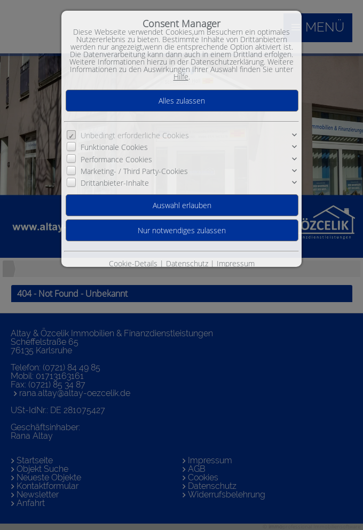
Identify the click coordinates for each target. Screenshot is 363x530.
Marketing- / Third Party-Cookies (134, 171)
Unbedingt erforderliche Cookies (135, 135)
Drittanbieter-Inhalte (115, 183)
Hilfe (180, 77)
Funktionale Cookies (114, 147)
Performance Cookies (116, 159)
